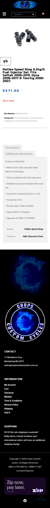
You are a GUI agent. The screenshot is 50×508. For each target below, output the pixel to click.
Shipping (8, 408)
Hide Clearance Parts (33, 236)
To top (41, 499)
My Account (10, 385)
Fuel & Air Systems (21, 118)
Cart (6, 389)
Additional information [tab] (19, 153)
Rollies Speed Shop (34, 229)
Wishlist (8, 397)
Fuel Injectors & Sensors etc (26, 121)
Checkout (9, 393)
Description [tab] (12, 147)
